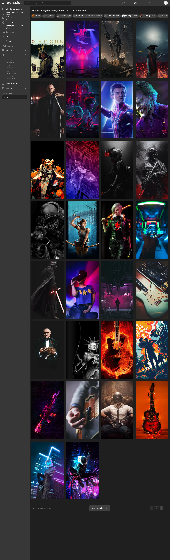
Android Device (10, 84)
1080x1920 (10, 71)
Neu (7, 36)
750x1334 (18, 77)
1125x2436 (10, 66)
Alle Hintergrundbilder (13, 9)
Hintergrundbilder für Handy (12, 13)
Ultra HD (7, 50)
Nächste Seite (99, 508)
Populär (9, 41)
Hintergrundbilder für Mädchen (12, 27)
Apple (6, 55)
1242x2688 (10, 60)
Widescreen (8, 88)
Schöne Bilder (9, 22)
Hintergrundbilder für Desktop (12, 18)
